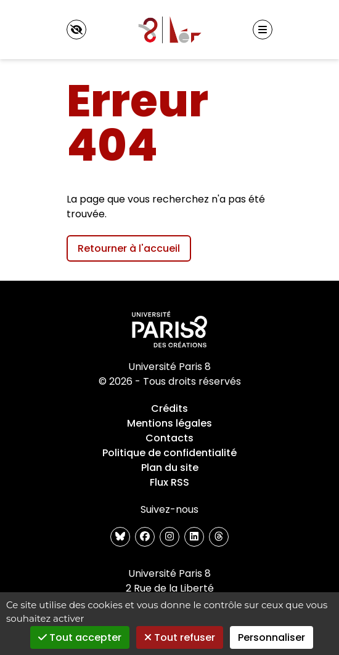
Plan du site (169, 467)
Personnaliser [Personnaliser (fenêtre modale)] (271, 637)
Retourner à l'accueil (129, 248)
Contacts (169, 438)
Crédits (169, 408)
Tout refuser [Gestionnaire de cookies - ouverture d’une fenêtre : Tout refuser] (179, 637)
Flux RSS (169, 482)
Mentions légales (169, 423)
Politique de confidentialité (169, 453)
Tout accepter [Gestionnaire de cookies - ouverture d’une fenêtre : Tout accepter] (79, 637)
